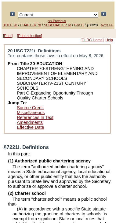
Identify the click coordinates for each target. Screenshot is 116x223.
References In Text (35, 117)
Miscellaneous (31, 112)
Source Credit (30, 107)
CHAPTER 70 (30, 25)
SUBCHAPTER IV (57, 25)
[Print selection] (29, 36)
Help (109, 40)
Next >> (107, 25)
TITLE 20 (10, 25)
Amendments (30, 122)
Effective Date (30, 127)
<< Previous (57, 21)
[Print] (8, 36)
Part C (79, 25)
